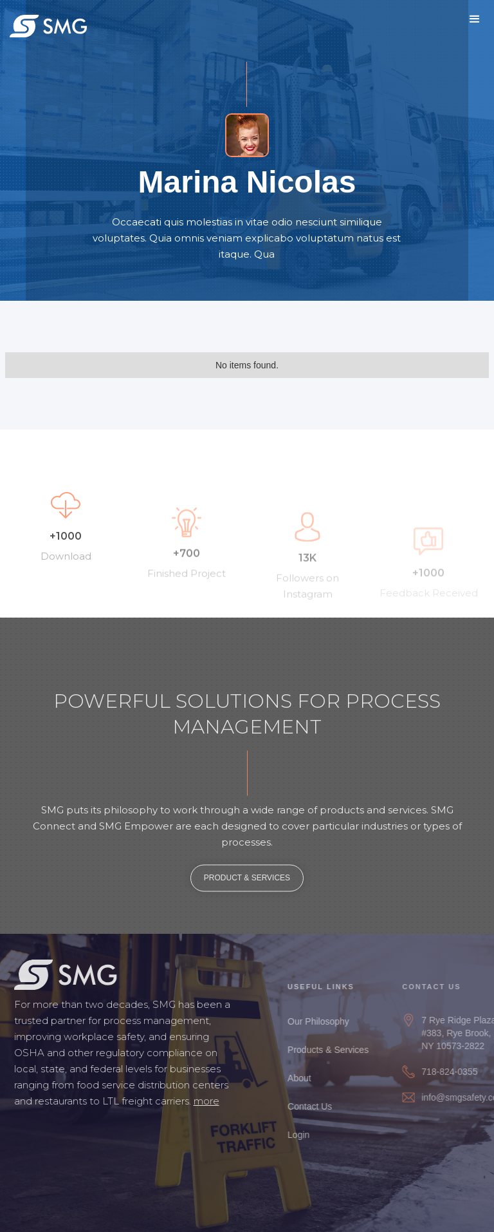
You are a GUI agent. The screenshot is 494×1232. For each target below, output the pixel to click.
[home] (48, 25)
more (202, 1101)
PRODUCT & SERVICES (247, 881)
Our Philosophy (325, 1021)
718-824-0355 (458, 1071)
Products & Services (335, 1050)
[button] (474, 19)
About (306, 1078)
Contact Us (317, 1106)
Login (305, 1135)
